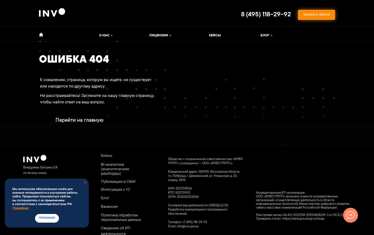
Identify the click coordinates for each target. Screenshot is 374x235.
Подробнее (20, 208)
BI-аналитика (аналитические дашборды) (115, 169)
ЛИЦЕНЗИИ (158, 36)
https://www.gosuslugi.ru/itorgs (303, 219)
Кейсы (215, 36)
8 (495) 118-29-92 (266, 14)
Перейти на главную (79, 120)
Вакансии (109, 207)
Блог (265, 36)
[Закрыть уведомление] (85, 182)
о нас (104, 36)
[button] (316, 15)
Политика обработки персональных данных (121, 217)
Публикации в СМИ (118, 182)
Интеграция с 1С (115, 190)
